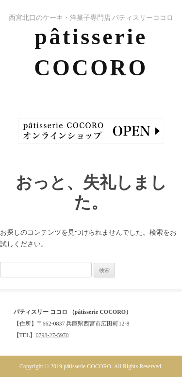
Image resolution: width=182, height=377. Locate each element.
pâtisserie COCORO (91, 52)
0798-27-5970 (52, 335)
